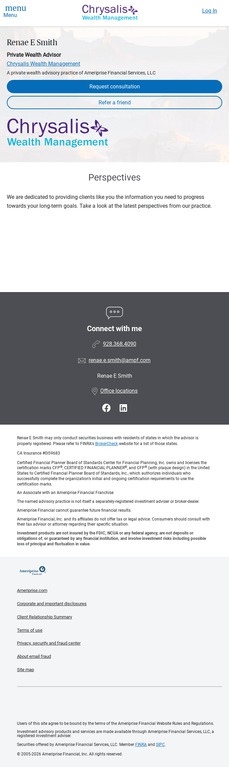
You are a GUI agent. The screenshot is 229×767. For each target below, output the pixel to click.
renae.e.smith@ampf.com (120, 360)
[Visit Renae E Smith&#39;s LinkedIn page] (123, 408)
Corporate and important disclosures (52, 603)
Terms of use (29, 630)
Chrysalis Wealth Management (43, 64)
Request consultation (114, 86)
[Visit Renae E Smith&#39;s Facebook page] (107, 408)
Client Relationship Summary (44, 616)
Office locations (114, 391)
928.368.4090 (119, 344)
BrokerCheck (106, 443)
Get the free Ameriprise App (119, 704)
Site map (25, 669)
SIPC (160, 744)
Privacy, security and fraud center (49, 643)
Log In (209, 10)
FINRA (141, 744)
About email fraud (34, 656)
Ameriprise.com (32, 590)
